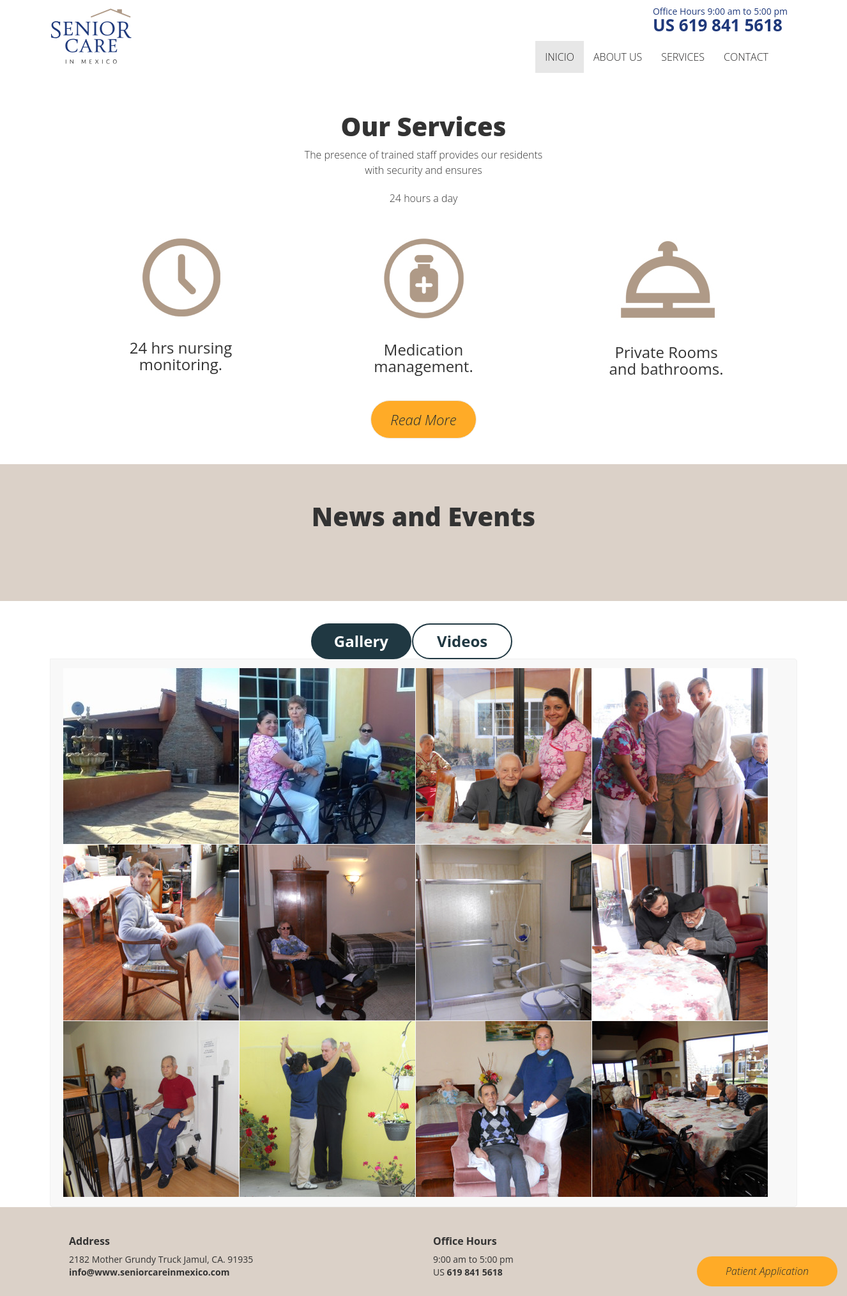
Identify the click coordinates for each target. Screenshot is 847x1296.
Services (683, 57)
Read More (423, 419)
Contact (746, 57)
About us (617, 57)
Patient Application (767, 1271)
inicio (559, 57)
